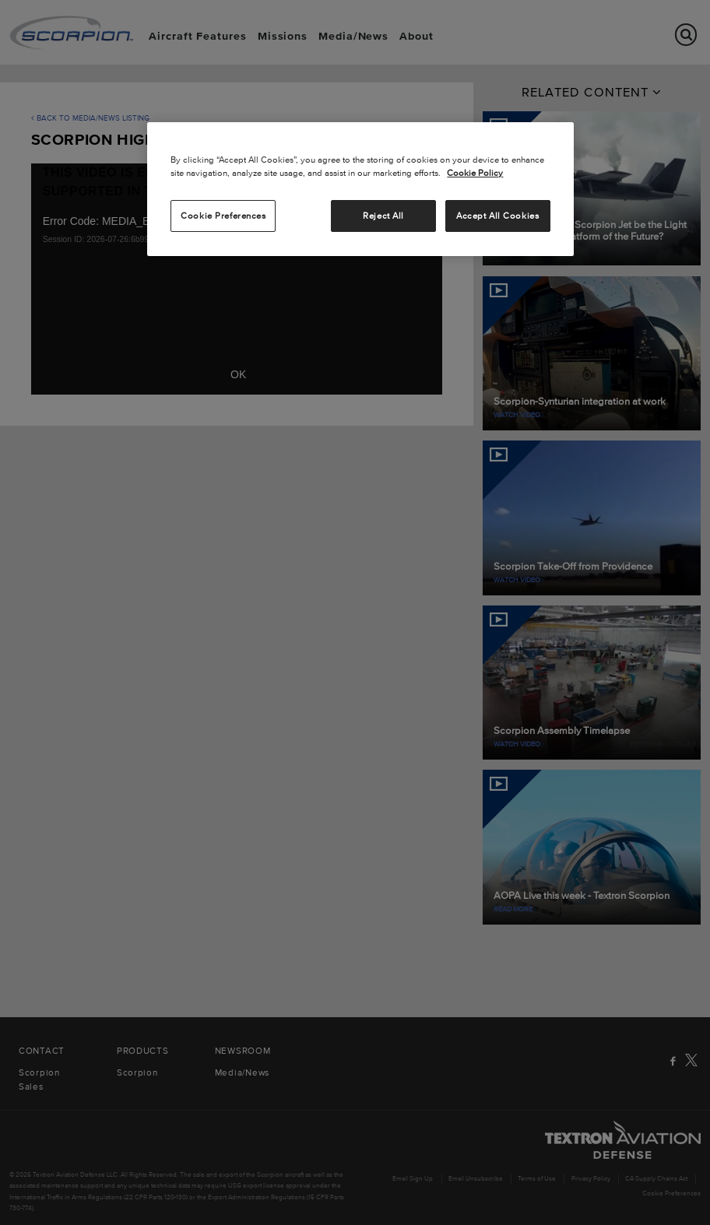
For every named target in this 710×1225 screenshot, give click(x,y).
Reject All (383, 215)
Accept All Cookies (497, 215)
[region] (360, 189)
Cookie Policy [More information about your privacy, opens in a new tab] (475, 172)
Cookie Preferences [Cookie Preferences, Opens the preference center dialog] (223, 215)
